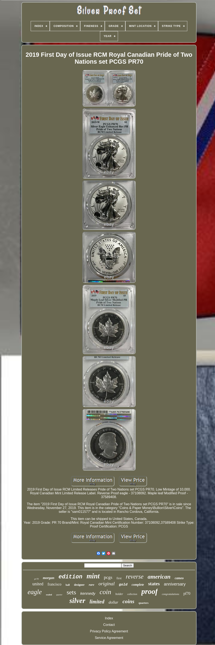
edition (70, 577)
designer (79, 584)
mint (93, 576)
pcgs (108, 577)
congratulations (170, 594)
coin (105, 592)
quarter (59, 595)
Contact (109, 625)
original (106, 583)
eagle (35, 592)
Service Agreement (109, 638)
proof (149, 591)
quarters (144, 602)
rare (91, 584)
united (37, 583)
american (159, 576)
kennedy (87, 593)
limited (96, 601)
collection (132, 594)
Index (109, 618)
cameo (179, 578)
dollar (113, 602)
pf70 (186, 593)
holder (119, 594)
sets (71, 592)
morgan (48, 578)
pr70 (36, 579)
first (119, 578)
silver (77, 600)
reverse (134, 576)
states (154, 583)
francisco (54, 584)
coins (128, 601)
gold (123, 585)
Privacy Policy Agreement (109, 631)
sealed (49, 594)
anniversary (175, 584)
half (68, 584)
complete (138, 584)
